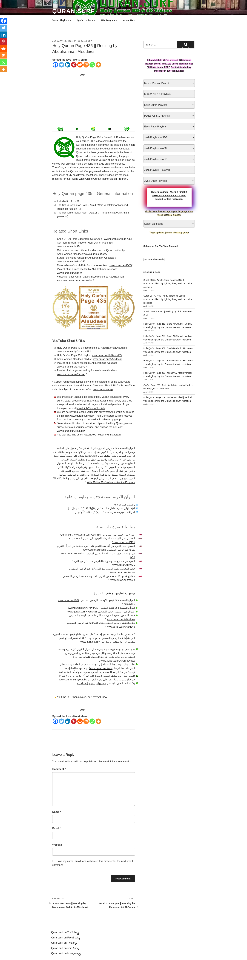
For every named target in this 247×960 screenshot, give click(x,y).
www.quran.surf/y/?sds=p (71, 374)
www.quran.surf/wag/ (82, 415)
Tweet (81, 75)
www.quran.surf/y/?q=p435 (107, 355)
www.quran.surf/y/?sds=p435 (73, 351)
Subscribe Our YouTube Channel (161, 246)
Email (56, 828)
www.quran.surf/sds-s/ (69, 273)
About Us (129, 20)
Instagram (115, 434)
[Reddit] (80, 64)
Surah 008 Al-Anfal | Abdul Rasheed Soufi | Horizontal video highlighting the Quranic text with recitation (168, 283)
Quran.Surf (73, 11)
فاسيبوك (101, 683)
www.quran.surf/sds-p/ (81, 280)
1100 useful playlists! (177, 63)
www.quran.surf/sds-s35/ (71, 261)
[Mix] (86, 64)
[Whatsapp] (92, 64)
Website (57, 844)
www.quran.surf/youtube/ (71, 430)
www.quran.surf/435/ (68, 246)
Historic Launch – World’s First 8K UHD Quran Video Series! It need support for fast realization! (169, 195)
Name (56, 812)
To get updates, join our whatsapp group (169, 232)
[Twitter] (61, 64)
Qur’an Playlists (62, 20)
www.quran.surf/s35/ (120, 265)
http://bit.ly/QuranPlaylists (91, 408)
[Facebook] (55, 64)
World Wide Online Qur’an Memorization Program (99, 178)
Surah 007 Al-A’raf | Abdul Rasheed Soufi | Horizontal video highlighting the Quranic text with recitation (168, 299)
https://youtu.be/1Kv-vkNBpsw (90, 697)
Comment (59, 769)
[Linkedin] (67, 64)
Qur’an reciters (86, 20)
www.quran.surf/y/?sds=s (71, 366)
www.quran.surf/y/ (103, 389)
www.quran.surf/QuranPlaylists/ (117, 660)
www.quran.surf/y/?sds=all (107, 359)
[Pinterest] (74, 64)
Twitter (100, 434)
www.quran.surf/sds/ (95, 254)
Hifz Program (109, 20)
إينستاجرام (82, 683)
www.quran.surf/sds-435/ (118, 239)
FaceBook (89, 434)
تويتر (93, 683)
